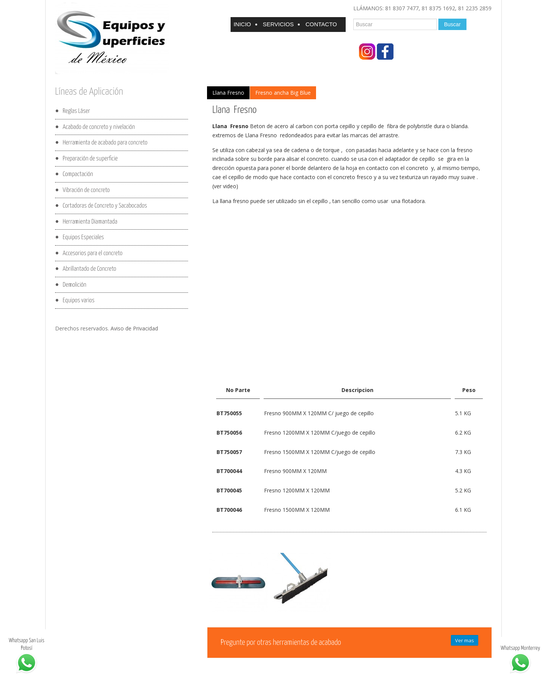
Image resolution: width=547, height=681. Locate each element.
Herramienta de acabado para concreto (105, 143)
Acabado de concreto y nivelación (99, 127)
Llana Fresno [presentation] (228, 92)
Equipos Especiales (83, 237)
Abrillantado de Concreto (89, 269)
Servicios (278, 24)
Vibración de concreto (86, 190)
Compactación (78, 174)
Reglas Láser (76, 111)
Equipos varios (79, 300)
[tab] (228, 92)
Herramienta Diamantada (90, 221)
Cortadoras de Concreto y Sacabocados (105, 206)
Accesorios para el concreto (92, 253)
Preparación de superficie (90, 158)
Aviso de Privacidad (134, 328)
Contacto (321, 24)
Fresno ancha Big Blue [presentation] (283, 92)
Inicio (242, 24)
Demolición (74, 284)
